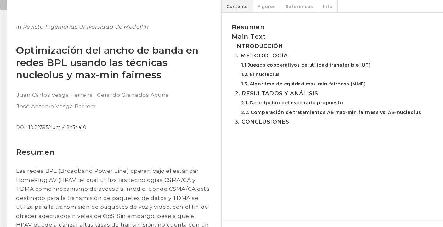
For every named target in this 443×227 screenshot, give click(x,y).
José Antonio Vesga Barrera (56, 106)
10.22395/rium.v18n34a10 (57, 127)
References (299, 6)
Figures (267, 6)
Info (327, 6)
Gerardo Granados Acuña (133, 95)
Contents (237, 6)
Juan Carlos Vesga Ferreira (54, 95)
